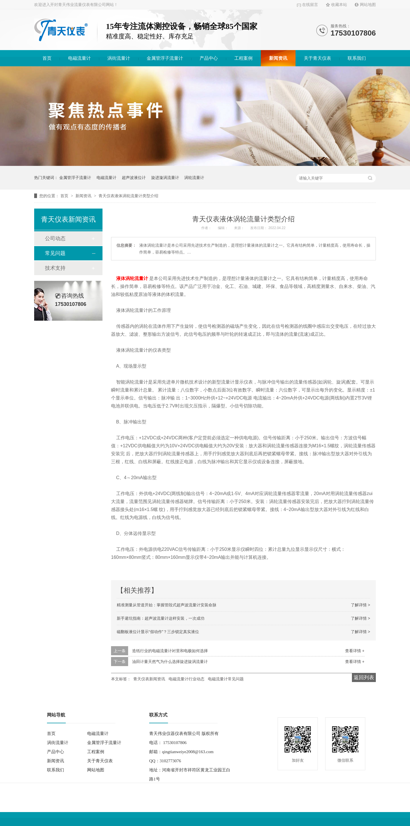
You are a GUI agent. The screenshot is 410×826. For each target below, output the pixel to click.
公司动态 (55, 238)
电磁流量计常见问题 (226, 679)
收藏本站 (339, 5)
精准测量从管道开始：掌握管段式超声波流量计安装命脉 (166, 605)
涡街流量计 (118, 58)
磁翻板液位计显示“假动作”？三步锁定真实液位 (158, 631)
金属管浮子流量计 (165, 58)
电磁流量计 (79, 58)
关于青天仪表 (317, 58)
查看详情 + (354, 650)
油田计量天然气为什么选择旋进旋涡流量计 (170, 661)
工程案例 (243, 58)
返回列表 (364, 677)
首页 (47, 58)
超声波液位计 (134, 177)
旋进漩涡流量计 (165, 177)
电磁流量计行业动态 (186, 679)
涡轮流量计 (194, 177)
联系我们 (357, 58)
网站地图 (368, 5)
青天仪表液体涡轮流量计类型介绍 (128, 195)
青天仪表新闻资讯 (149, 679)
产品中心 (209, 58)
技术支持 (55, 268)
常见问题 (55, 253)
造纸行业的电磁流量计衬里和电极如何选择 (170, 650)
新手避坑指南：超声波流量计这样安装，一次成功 (160, 618)
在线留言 (310, 5)
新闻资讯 (278, 58)
